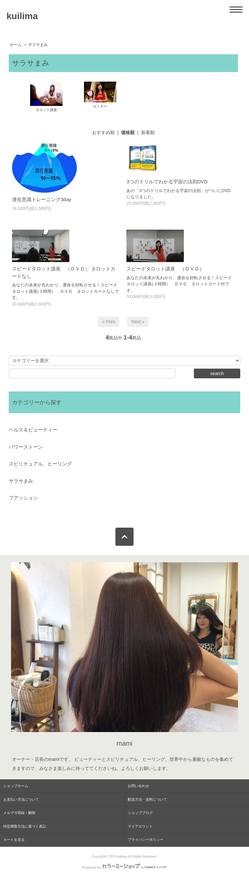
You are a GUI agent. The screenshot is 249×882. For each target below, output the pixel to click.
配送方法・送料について (147, 799)
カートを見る (14, 840)
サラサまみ (38, 44)
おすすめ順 (103, 132)
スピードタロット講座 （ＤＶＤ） (165, 268)
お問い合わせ (138, 786)
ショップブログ (140, 813)
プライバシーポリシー (145, 840)
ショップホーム (15, 786)
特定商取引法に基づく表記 (24, 826)
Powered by (124, 867)
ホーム (15, 44)
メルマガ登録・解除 (19, 813)
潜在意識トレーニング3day (41, 199)
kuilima (22, 16)
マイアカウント (140, 826)
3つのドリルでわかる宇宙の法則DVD (167, 181)
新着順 (148, 132)
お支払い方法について (21, 799)
